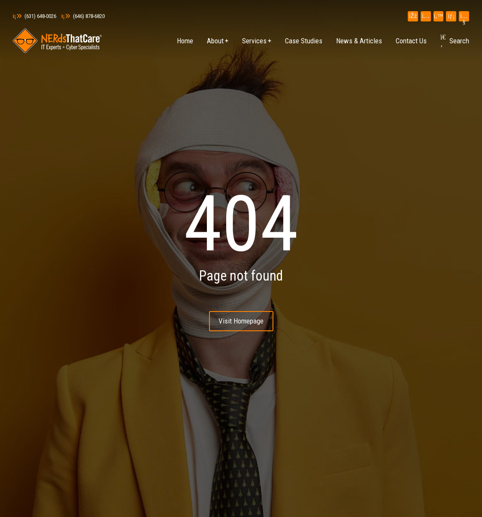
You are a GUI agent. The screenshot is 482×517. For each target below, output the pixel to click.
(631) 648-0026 (34, 16)
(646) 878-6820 (83, 16)
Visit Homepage (241, 321)
